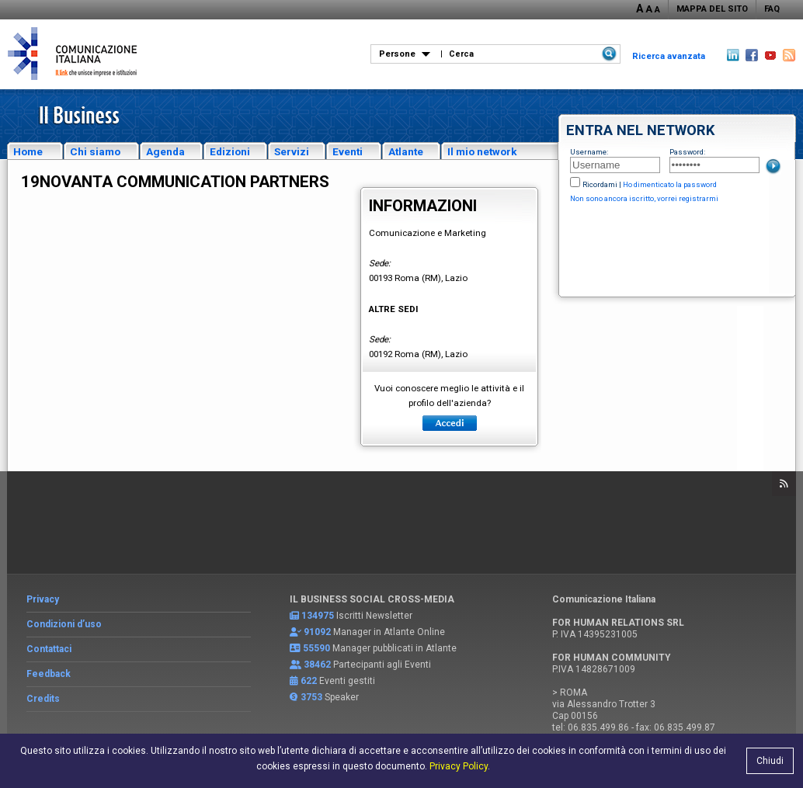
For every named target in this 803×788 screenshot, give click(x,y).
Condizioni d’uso (64, 624)
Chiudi (770, 760)
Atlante (405, 151)
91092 (317, 632)
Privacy (42, 599)
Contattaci (48, 649)
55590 (316, 648)
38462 (317, 664)
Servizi (291, 151)
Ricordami (599, 184)
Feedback (48, 673)
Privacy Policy (458, 766)
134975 (317, 615)
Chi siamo (95, 151)
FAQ (772, 9)
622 (309, 680)
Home (28, 151)
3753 (311, 697)
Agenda (165, 151)
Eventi (347, 151)
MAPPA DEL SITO (712, 9)
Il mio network (482, 151)
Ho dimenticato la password (670, 184)
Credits (43, 698)
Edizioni (230, 151)
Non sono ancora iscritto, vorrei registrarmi (644, 198)
